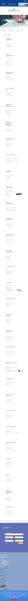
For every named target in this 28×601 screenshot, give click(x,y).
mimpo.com (8, 195)
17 (26, 521)
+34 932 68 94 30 (13, 4)
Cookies (9, 591)
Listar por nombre (4, 29)
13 (18, 521)
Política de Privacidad (4, 563)
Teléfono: (16, 539)
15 (22, 521)
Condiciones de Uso (4, 560)
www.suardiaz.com (9, 46)
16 (24, 521)
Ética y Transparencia (4, 564)
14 (20, 521)
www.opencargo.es (9, 290)
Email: (6, 539)
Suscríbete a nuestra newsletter (4, 4)
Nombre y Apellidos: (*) (8, 532)
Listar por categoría (3, 30)
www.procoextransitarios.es (10, 370)
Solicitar (21, 543)
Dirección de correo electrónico (5, 590)
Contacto (2, 559)
